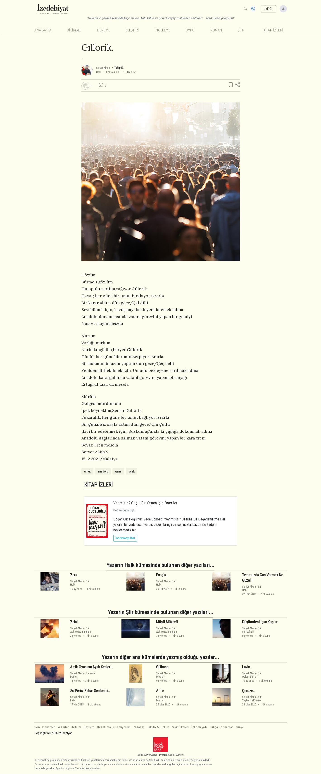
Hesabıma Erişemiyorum (114, 727)
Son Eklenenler (44, 727)
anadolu (103, 471)
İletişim (89, 727)
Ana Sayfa (42, 30)
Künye (240, 727)
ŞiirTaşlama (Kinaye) (252, 698)
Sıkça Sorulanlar (221, 727)
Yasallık (138, 727)
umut (87, 471)
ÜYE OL (268, 9)
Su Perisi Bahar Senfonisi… (90, 690)
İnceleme (162, 30)
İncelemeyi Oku (125, 538)
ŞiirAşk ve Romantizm (80, 630)
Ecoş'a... (162, 575)
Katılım (76, 727)
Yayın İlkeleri (180, 727)
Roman (216, 30)
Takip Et (118, 67)
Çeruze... (248, 690)
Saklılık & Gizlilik (158, 727)
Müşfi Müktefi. (167, 622)
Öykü (190, 30)
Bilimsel (74, 30)
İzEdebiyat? (199, 727)
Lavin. (246, 667)
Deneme (103, 30)
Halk (98, 72)
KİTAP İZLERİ (273, 30)
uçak (131, 471)
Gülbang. (162, 667)
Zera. (74, 575)
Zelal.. (74, 622)
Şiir (241, 30)
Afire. (160, 690)
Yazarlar (63, 727)
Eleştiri (132, 30)
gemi (118, 471)
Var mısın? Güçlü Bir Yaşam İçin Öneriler (145, 503)
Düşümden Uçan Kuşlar (260, 622)
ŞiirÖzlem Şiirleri (252, 675)
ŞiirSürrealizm (252, 630)
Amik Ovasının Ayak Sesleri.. (91, 667)
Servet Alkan (103, 67)
